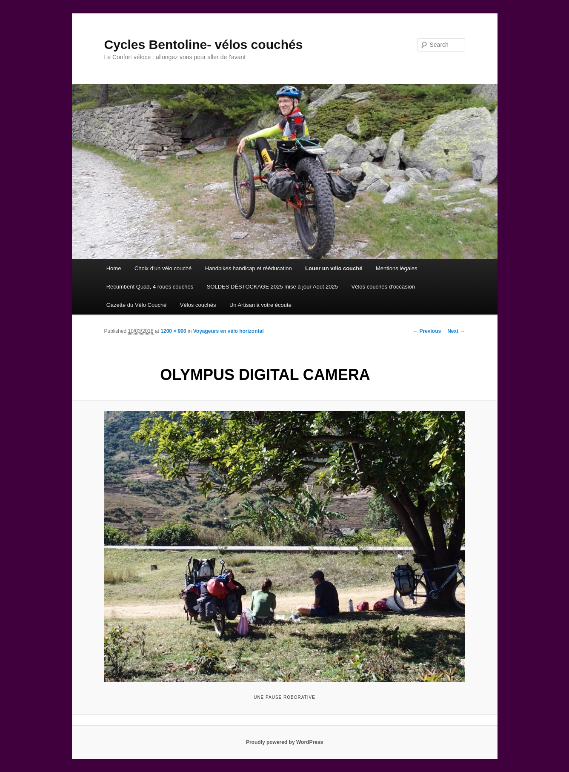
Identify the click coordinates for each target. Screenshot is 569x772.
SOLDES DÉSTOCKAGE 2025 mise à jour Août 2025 (272, 286)
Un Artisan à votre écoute (260, 305)
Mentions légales (396, 268)
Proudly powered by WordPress (284, 742)
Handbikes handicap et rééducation (248, 268)
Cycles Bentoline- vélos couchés (203, 44)
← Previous (427, 331)
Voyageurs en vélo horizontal (228, 331)
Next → (456, 331)
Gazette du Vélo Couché (136, 305)
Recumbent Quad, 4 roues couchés (150, 286)
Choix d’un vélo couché (163, 268)
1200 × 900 (173, 331)
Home (113, 268)
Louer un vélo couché (333, 268)
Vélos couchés (198, 305)
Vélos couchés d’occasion (383, 286)
